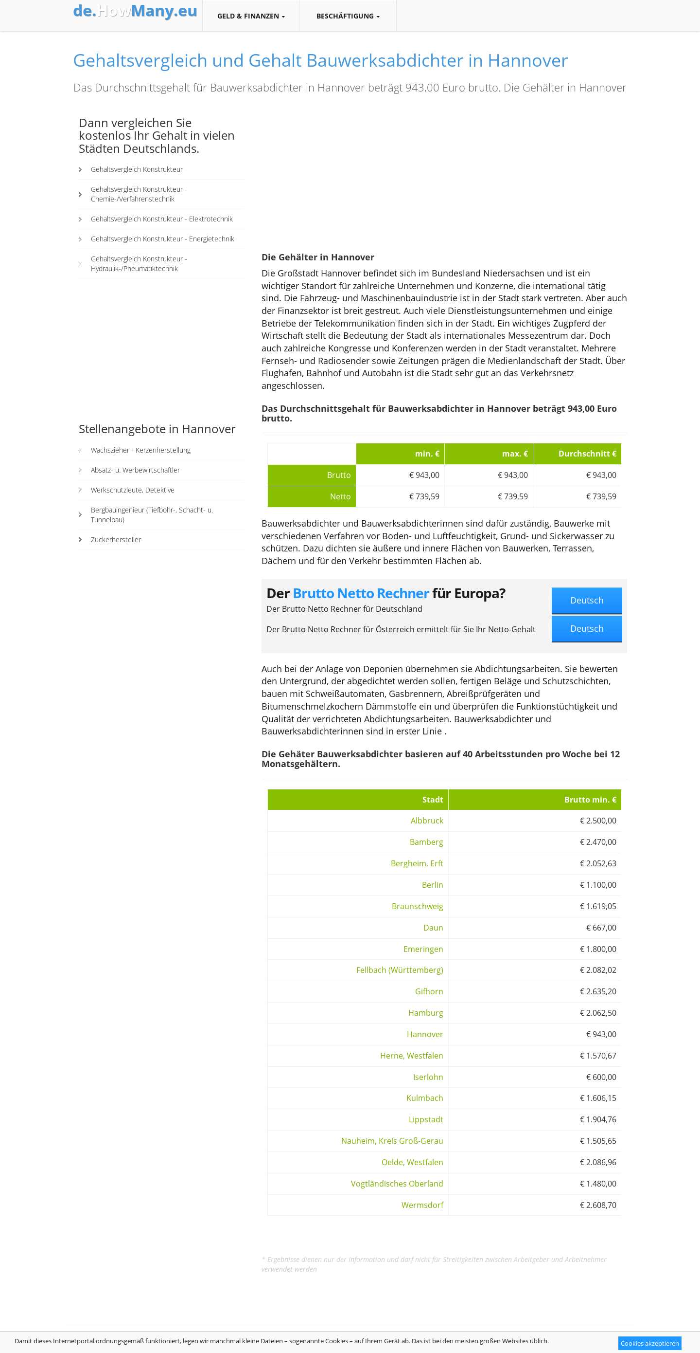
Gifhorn (429, 991)
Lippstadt (426, 1119)
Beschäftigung (347, 16)
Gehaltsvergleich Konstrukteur (137, 169)
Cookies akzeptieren (650, 1343)
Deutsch (587, 600)
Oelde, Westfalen (412, 1162)
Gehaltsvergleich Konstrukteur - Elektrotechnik (162, 218)
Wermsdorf (422, 1205)
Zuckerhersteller (116, 539)
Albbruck (427, 820)
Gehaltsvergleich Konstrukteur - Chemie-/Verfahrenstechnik (139, 193)
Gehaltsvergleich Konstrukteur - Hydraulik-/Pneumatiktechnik (139, 263)
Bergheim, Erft (417, 863)
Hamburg (425, 1012)
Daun (433, 927)
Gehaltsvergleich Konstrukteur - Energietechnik (162, 238)
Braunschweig (417, 906)
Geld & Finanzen (251, 16)
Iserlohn (428, 1077)
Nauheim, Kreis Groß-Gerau (392, 1140)
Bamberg (426, 842)
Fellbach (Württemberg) (399, 970)
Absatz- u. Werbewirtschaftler (135, 470)
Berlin (432, 884)
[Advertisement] (161, 349)
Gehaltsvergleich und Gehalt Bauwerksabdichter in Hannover (320, 60)
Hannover (425, 1034)
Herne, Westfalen (411, 1055)
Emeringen (423, 949)
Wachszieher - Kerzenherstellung (141, 450)
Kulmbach (424, 1098)
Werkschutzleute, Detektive (133, 489)
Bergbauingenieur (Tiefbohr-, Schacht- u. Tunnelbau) (152, 514)
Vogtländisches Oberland (397, 1183)
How (135, 10)
